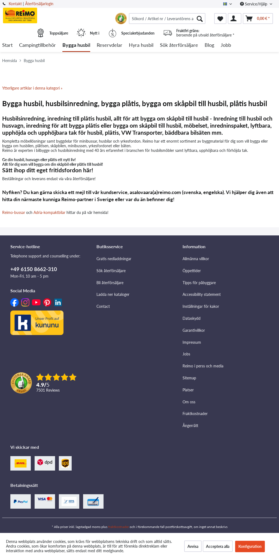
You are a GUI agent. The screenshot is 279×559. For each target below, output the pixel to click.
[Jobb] (226, 45)
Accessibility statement (202, 294)
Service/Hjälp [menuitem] (254, 4)
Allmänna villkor (196, 258)
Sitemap (189, 378)
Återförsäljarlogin (39, 3)
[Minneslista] (220, 18)
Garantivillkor (194, 330)
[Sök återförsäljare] (179, 45)
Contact (103, 306)
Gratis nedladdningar (113, 258)
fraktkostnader (118, 527)
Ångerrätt (190, 425)
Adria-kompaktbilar (49, 212)
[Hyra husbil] (141, 45)
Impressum (192, 342)
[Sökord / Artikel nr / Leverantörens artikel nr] (167, 18)
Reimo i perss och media (203, 366)
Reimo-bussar (13, 212)
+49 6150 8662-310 (33, 269)
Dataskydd (192, 318)
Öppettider (192, 270)
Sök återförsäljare (111, 270)
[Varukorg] (258, 18)
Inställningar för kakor (201, 306)
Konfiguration (250, 546)
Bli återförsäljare (109, 282)
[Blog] (209, 45)
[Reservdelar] (109, 45)
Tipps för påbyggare (199, 282)
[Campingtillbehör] (37, 45)
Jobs (186, 354)
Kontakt (15, 3)
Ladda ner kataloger (112, 294)
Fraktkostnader (195, 413)
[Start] (7, 45)
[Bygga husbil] (76, 45)
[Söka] (199, 18)
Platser (188, 390)
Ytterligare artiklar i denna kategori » (32, 88)
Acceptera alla (217, 546)
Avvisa (192, 546)
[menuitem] (167, 18)
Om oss (189, 402)
